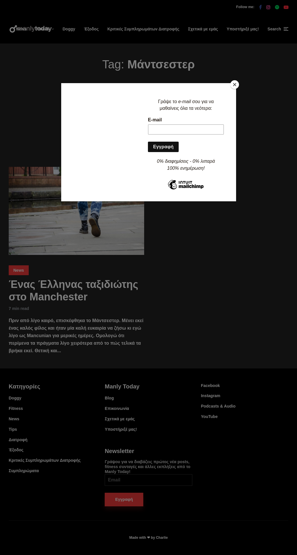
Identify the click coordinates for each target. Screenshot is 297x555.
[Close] (234, 84)
